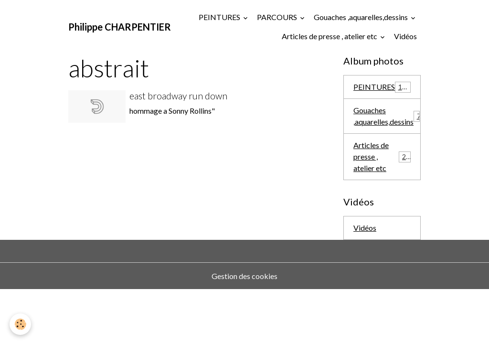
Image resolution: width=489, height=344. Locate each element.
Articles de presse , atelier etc (330, 36)
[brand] (119, 27)
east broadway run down (178, 95)
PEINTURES (220, 17)
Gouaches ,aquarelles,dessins (361, 17)
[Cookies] (20, 324)
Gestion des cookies (244, 275)
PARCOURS (277, 17)
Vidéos (405, 36)
